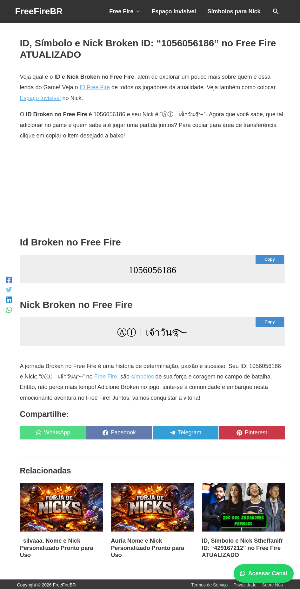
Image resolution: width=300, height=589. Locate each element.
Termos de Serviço (208, 583)
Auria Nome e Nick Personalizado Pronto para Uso (147, 547)
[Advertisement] (152, 191)
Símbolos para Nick (233, 11)
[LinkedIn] (9, 299)
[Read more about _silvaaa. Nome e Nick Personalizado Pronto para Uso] (61, 507)
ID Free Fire (95, 87)
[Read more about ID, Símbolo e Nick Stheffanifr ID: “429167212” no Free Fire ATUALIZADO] (243, 507)
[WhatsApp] (9, 309)
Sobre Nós (272, 583)
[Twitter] (9, 289)
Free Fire (121, 11)
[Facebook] (9, 279)
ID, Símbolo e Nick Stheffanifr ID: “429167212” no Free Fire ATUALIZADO (242, 547)
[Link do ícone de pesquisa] (275, 11)
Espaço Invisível (173, 11)
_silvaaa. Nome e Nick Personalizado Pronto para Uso (56, 547)
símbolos (142, 376)
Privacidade (244, 583)
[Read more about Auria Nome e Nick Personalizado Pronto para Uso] (152, 507)
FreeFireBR (39, 11)
